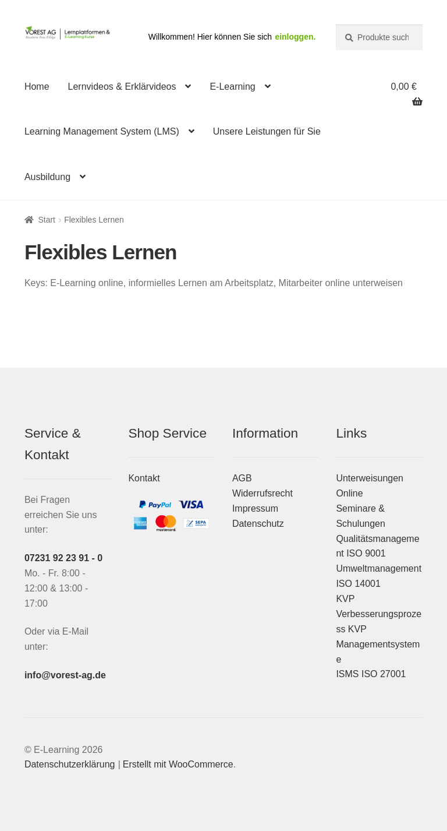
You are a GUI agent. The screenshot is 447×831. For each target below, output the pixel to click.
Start (46, 219)
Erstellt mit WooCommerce (178, 764)
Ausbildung (47, 177)
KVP (345, 599)
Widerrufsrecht (262, 493)
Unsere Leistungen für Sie (267, 131)
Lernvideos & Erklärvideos (122, 86)
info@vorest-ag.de (65, 675)
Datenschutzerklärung (69, 764)
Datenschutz (258, 524)
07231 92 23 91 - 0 (63, 558)
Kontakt (143, 478)
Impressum (255, 508)
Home (36, 86)
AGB (242, 478)
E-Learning (232, 86)
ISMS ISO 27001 (371, 674)
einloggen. (295, 36)
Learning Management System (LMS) (101, 131)
